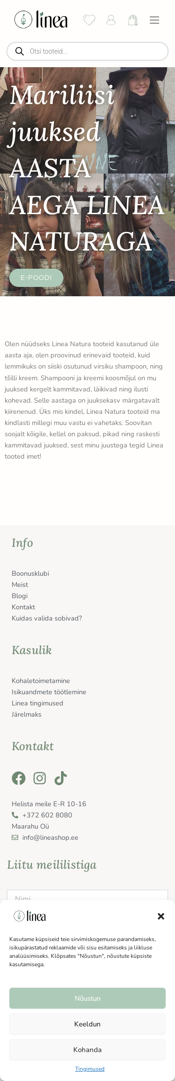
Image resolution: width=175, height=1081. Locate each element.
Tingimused (90, 1069)
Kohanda (87, 1049)
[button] (161, 916)
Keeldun (87, 1024)
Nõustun (88, 998)
